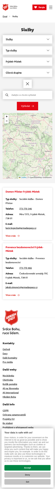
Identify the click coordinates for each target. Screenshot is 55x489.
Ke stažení (8, 423)
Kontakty (9, 343)
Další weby (10, 369)
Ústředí (6, 349)
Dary (5, 353)
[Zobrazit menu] (50, 7)
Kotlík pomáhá (10, 384)
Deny (27, 475)
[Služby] (27, 39)
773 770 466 (25, 268)
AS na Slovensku (11, 388)
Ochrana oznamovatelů (14, 414)
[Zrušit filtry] (27, 84)
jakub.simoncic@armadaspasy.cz (21, 287)
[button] (6, 117)
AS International (11, 392)
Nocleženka (8, 375)
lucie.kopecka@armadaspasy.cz (21, 228)
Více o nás (11, 235)
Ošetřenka (8, 380)
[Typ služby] (27, 50)
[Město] (27, 61)
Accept (27, 468)
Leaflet (22, 177)
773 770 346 (25, 208)
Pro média (8, 362)
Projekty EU (9, 419)
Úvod (5, 16)
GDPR (6, 410)
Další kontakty (10, 357)
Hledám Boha (9, 397)
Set (27, 482)
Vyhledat (25, 106)
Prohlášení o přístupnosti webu (18, 427)
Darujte (42, 7)
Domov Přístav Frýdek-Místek (23, 191)
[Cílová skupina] (27, 72)
